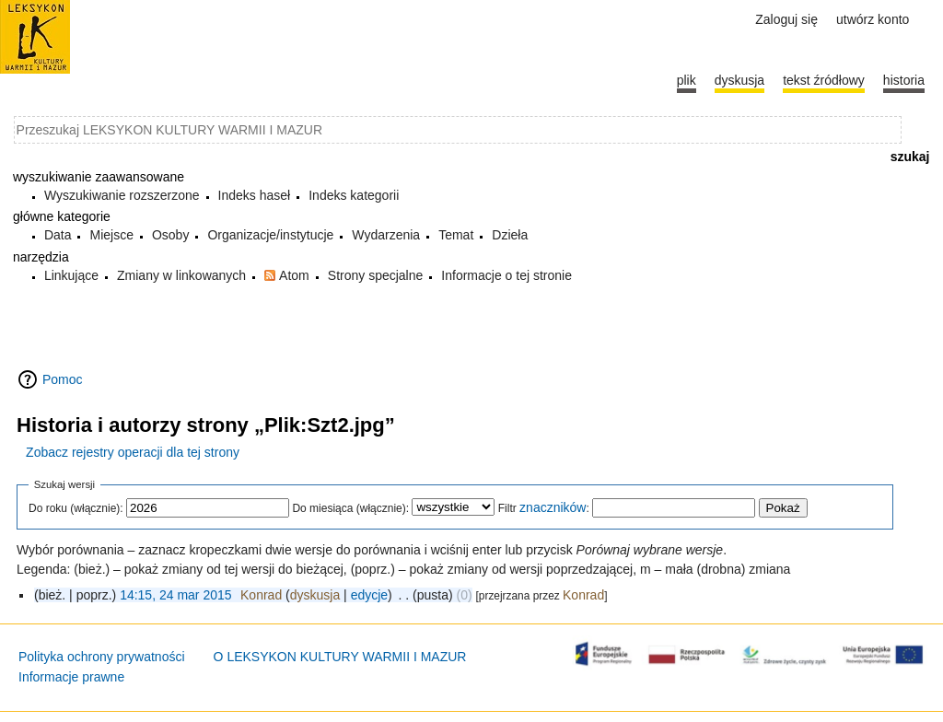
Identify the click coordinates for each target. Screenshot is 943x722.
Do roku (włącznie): (76, 508)
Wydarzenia (386, 234)
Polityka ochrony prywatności (101, 656)
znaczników (552, 507)
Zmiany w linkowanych (181, 275)
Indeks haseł (254, 195)
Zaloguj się (786, 19)
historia (904, 80)
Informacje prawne (71, 677)
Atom (294, 275)
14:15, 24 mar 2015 (175, 595)
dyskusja (315, 595)
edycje (369, 595)
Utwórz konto (872, 19)
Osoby (170, 234)
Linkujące (71, 275)
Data (58, 234)
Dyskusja (739, 80)
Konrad (583, 595)
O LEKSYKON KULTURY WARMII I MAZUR (340, 656)
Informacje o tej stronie (506, 275)
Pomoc (62, 379)
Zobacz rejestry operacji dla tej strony (132, 452)
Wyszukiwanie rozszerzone (122, 195)
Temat (455, 234)
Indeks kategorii (354, 195)
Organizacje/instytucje (270, 234)
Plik (686, 80)
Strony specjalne (376, 275)
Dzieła (510, 234)
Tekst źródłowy (824, 80)
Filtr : (543, 508)
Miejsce (111, 234)
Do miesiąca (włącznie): (350, 508)
